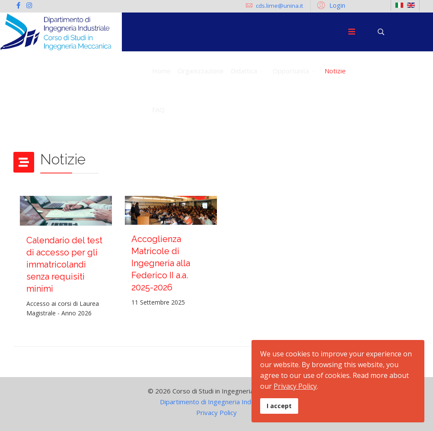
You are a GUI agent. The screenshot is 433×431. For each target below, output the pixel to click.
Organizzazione (201, 70)
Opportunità (291, 70)
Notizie (335, 70)
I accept (279, 406)
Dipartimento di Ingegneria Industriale (216, 401)
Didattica (244, 70)
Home (161, 70)
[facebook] (18, 5)
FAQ (158, 109)
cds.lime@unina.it (279, 5)
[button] (330, 4)
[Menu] (352, 32)
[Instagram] (29, 5)
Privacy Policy (216, 412)
